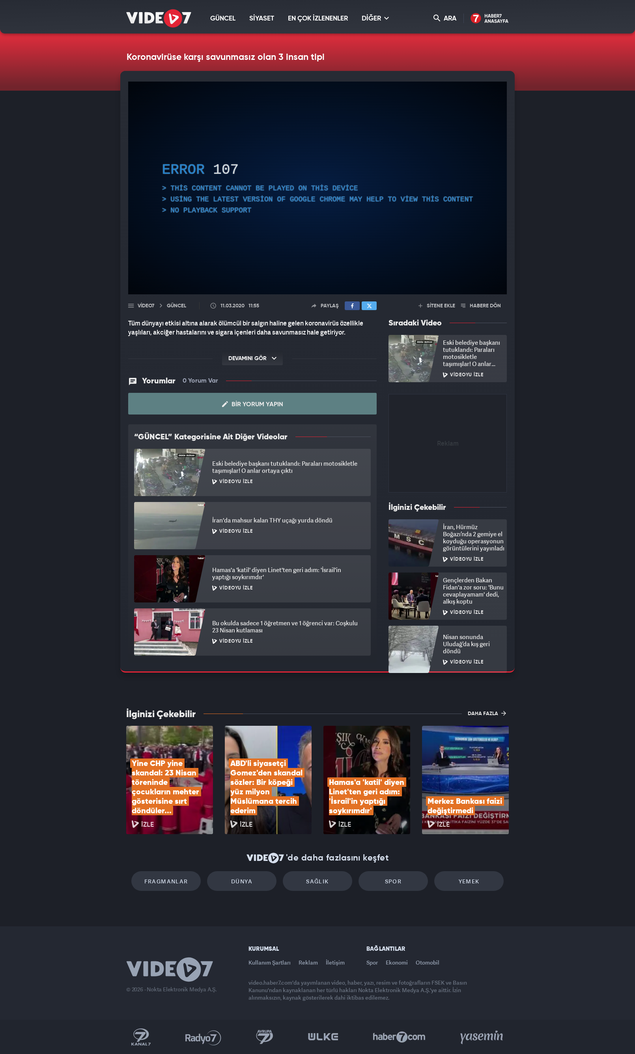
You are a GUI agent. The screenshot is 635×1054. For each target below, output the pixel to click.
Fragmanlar (166, 881)
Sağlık (317, 881)
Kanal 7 (141, 1037)
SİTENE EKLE (436, 306)
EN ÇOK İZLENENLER (318, 18)
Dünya (241, 881)
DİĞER (375, 18)
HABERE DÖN (481, 306)
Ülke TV (323, 1037)
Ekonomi (397, 962)
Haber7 (399, 1037)
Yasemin (482, 1037)
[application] (317, 188)
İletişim (335, 962)
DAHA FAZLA (487, 713)
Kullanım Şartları (269, 962)
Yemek (469, 881)
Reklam (308, 962)
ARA (444, 18)
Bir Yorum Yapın (252, 404)
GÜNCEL (222, 18)
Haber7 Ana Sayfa (490, 18)
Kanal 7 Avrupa (264, 1037)
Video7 (146, 306)
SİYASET (261, 18)
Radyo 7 (203, 1037)
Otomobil (427, 962)
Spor (393, 881)
